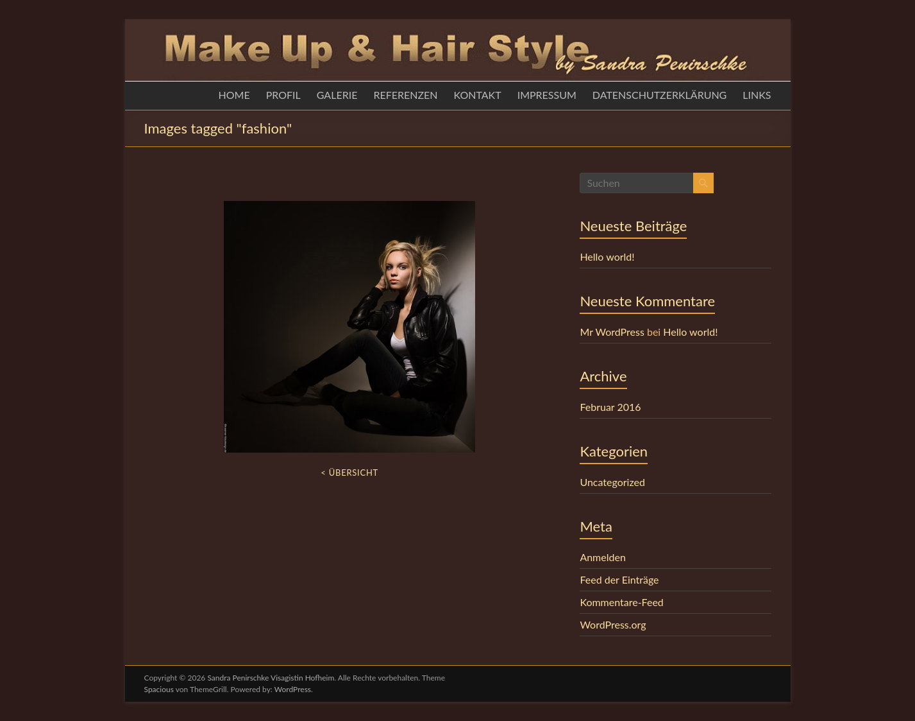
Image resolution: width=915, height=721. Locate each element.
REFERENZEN (405, 95)
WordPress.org (613, 624)
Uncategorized (612, 482)
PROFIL (283, 95)
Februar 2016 (610, 407)
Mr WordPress (612, 332)
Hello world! (607, 256)
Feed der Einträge (619, 579)
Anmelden (602, 557)
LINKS (757, 95)
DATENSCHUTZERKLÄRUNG (659, 95)
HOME (234, 95)
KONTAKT (477, 95)
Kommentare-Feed (621, 602)
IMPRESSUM (546, 95)
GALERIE (337, 95)
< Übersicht (349, 472)
